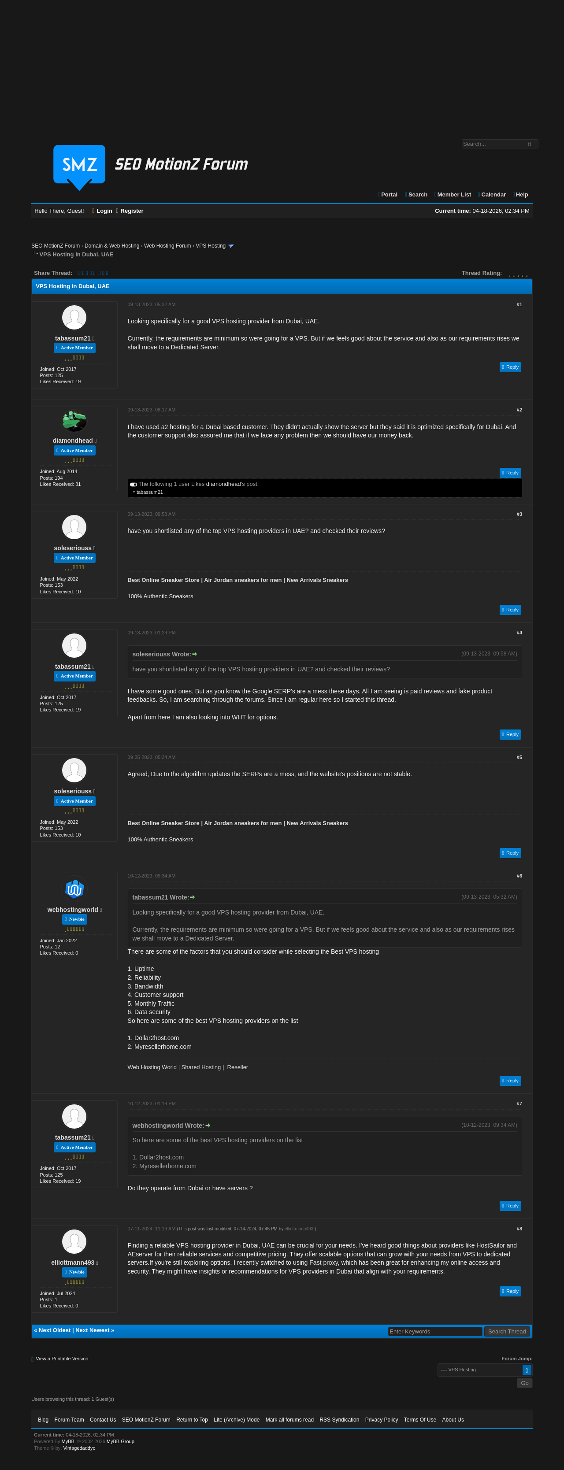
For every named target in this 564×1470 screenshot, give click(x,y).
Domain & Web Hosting (112, 246)
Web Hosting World (152, 1067)
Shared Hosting (201, 1067)
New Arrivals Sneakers (317, 580)
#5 (519, 757)
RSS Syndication (339, 1420)
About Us (453, 1420)
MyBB (68, 1441)
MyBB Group (120, 1441)
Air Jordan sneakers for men (243, 580)
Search (416, 194)
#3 (519, 514)
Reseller (238, 1067)
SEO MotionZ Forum (55, 246)
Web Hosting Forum (167, 246)
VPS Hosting (211, 246)
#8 (519, 1228)
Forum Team (69, 1420)
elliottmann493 (72, 1262)
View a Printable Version (62, 1358)
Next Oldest (54, 1330)
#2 (519, 409)
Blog (43, 1420)
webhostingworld (73, 909)
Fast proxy (323, 1262)
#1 (519, 304)
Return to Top (192, 1420)
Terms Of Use (420, 1420)
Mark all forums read (290, 1420)
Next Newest (92, 1330)
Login (102, 210)
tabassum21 (73, 338)
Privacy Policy (381, 1420)
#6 (519, 875)
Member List (452, 194)
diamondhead (73, 440)
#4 (519, 632)
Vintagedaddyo (79, 1448)
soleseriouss (73, 548)
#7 (519, 1103)
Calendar (491, 194)
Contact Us (103, 1420)
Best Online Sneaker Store (164, 580)
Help (520, 194)
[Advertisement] (282, 65)
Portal (387, 194)
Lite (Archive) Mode (237, 1420)
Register (129, 210)
